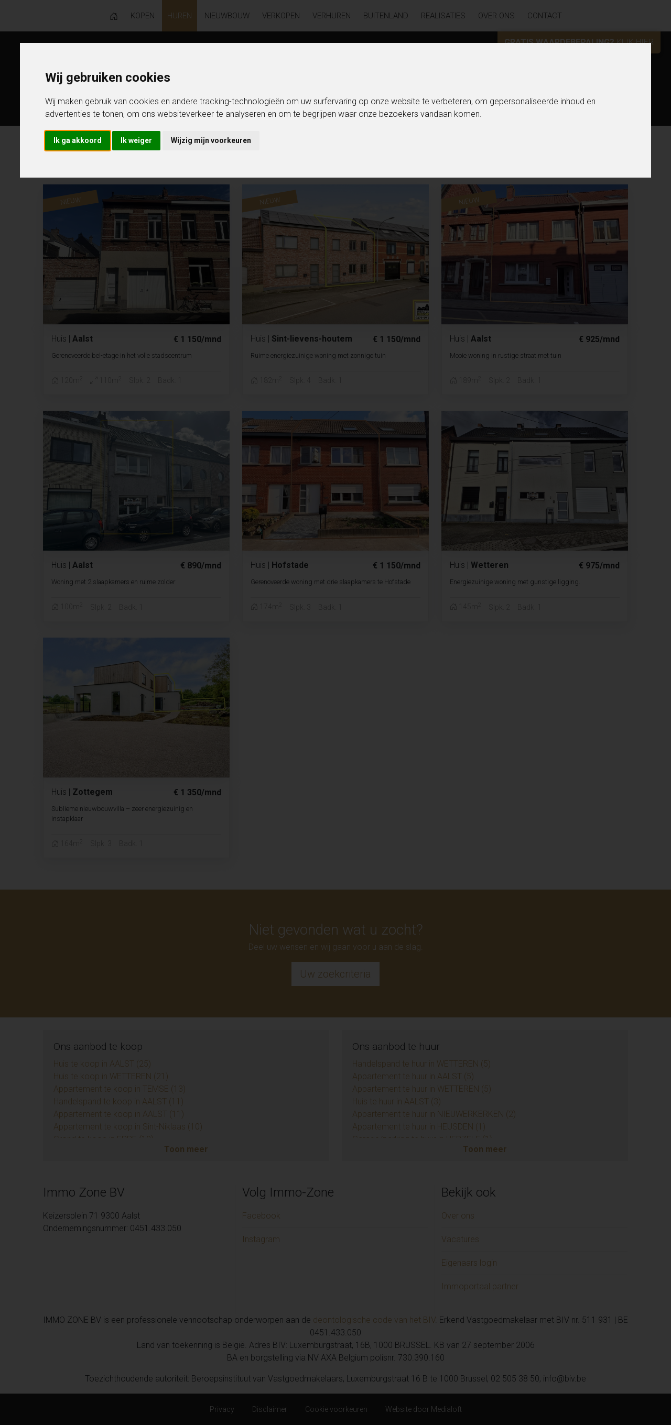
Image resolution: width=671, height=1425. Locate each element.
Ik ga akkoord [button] (77, 140)
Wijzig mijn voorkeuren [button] (211, 140)
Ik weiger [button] (136, 140)
